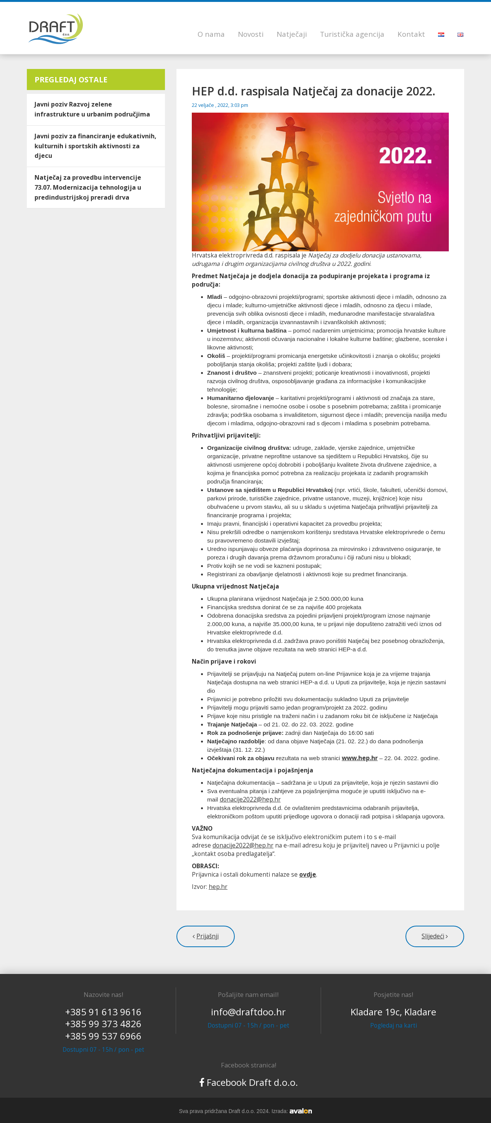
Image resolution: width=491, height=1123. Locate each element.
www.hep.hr (360, 758)
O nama (211, 34)
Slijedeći (433, 936)
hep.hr (218, 887)
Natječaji (292, 34)
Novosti (251, 34)
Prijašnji (207, 936)
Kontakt (411, 34)
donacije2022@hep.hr (250, 799)
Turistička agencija (352, 34)
